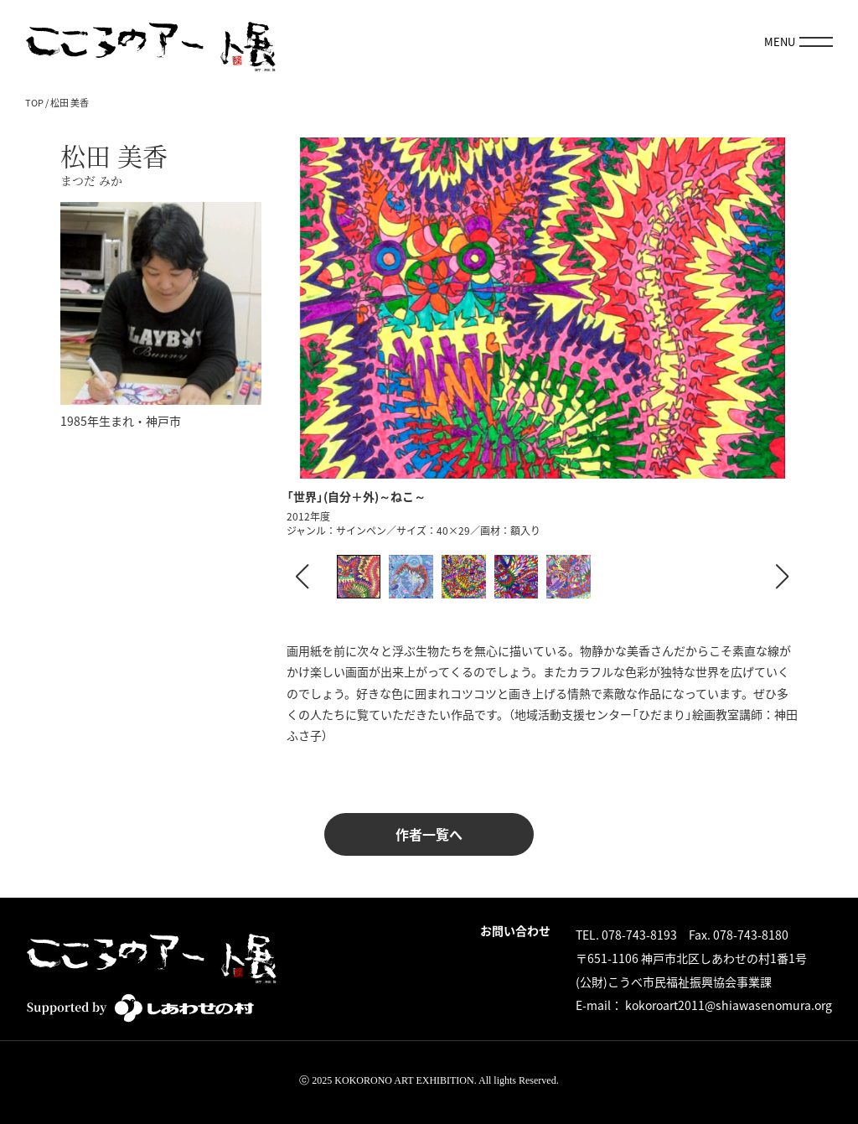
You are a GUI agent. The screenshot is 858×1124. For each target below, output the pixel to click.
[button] (781, 576)
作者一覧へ (429, 834)
